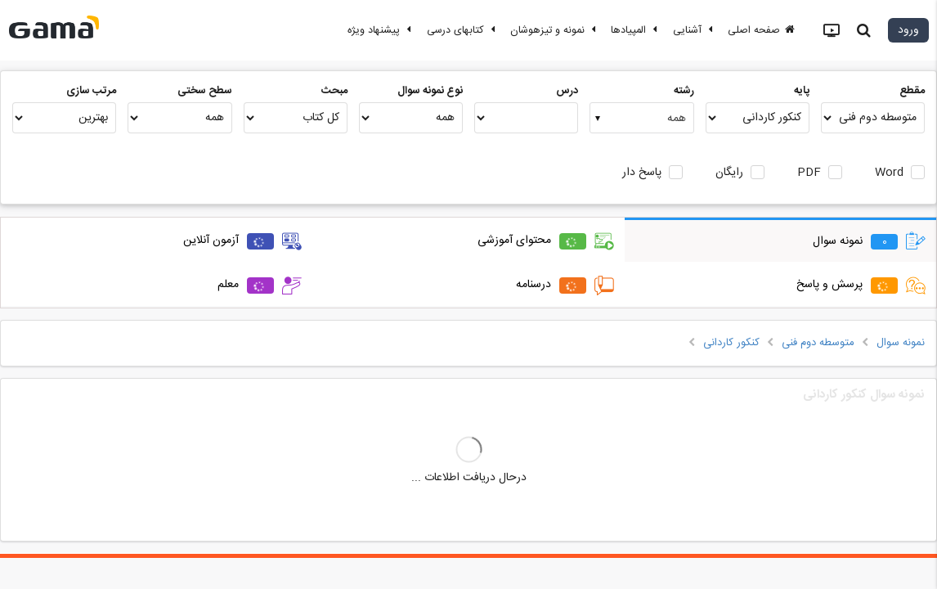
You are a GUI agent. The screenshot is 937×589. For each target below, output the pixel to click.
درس (567, 91)
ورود (908, 30)
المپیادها (636, 30)
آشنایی (695, 30)
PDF (809, 173)
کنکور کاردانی (731, 343)
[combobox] (641, 117)
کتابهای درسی (463, 30)
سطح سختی (204, 91)
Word (889, 173)
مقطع (912, 91)
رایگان (729, 173)
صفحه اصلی (762, 30)
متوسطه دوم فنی (818, 343)
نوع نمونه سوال (430, 91)
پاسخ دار (641, 173)
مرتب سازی (91, 91)
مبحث (334, 91)
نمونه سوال (900, 343)
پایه (801, 91)
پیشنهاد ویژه (381, 30)
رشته (684, 91)
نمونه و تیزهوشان (555, 30)
